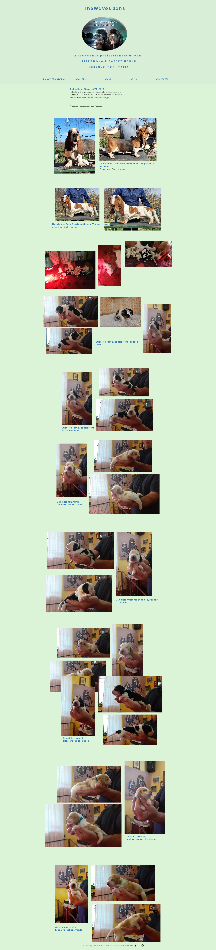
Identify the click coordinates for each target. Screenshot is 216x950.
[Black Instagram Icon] (142, 945)
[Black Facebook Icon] (135, 945)
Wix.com (129, 945)
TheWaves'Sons (104, 8)
